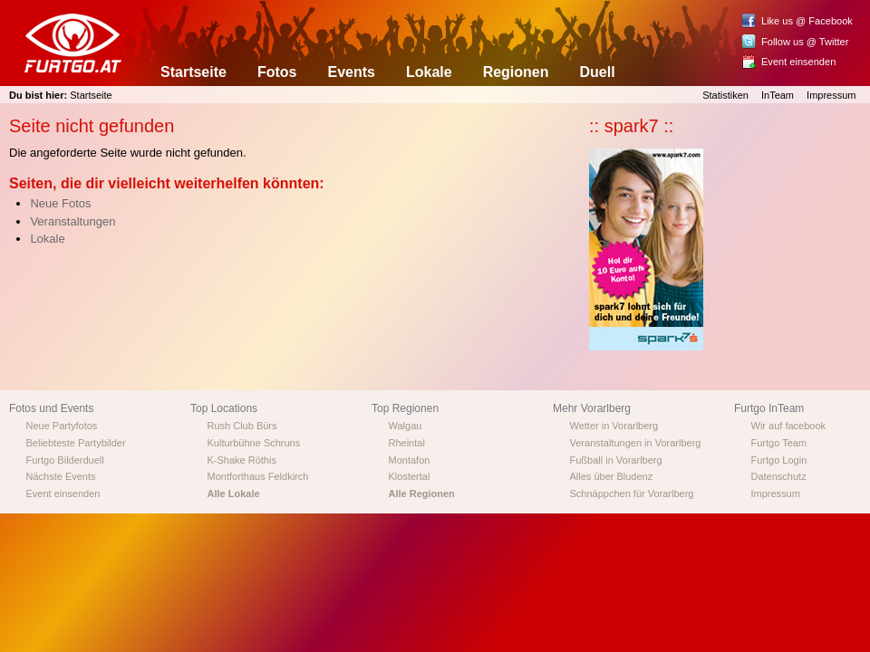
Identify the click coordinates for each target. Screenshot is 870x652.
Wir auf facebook (788, 425)
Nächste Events (61, 476)
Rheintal (407, 442)
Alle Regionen (422, 493)
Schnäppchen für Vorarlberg (632, 493)
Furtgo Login (779, 460)
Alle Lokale (234, 493)
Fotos (277, 72)
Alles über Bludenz (611, 476)
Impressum (831, 95)
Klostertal (409, 476)
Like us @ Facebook (807, 20)
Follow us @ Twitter (804, 41)
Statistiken (725, 95)
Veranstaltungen (72, 221)
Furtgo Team (779, 442)
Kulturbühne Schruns (254, 442)
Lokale (429, 72)
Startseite (193, 72)
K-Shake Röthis (242, 460)
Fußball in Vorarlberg (616, 460)
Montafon (409, 460)
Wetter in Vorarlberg (614, 425)
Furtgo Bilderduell (65, 460)
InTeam (777, 95)
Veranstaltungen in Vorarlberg (635, 442)
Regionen (516, 72)
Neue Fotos (60, 203)
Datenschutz (779, 476)
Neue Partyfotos (62, 425)
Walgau (405, 425)
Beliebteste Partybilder (76, 442)
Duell (597, 72)
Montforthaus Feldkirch (258, 476)
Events (350, 72)
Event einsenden (798, 61)
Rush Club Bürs (242, 425)
